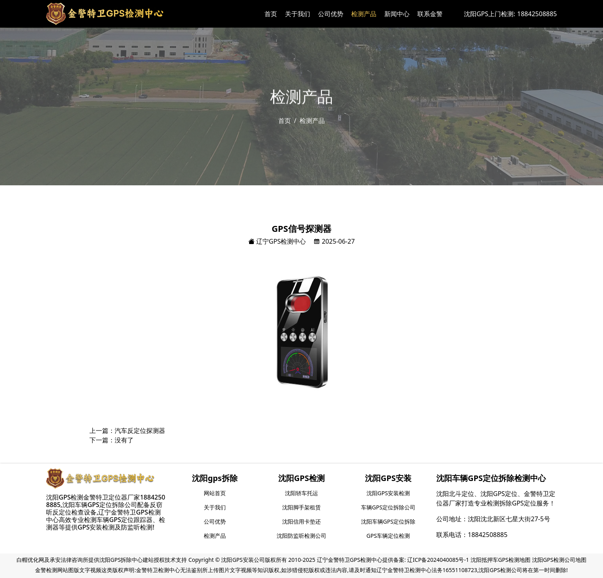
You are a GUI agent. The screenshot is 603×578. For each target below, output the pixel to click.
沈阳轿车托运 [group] (301, 493)
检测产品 (363, 13)
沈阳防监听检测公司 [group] (301, 535)
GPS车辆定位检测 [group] (388, 535)
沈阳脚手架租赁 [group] (301, 507)
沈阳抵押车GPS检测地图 (500, 559)
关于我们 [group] (215, 507)
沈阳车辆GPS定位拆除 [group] (388, 521)
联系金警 (430, 13)
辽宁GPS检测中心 (277, 241)
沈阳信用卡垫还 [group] (301, 521)
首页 (270, 13)
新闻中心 (396, 13)
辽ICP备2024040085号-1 (438, 559)
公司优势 (330, 13)
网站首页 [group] (215, 493)
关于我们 (297, 13)
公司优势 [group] (215, 521)
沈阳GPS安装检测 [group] (388, 493)
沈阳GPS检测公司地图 (559, 559)
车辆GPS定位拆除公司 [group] (388, 507)
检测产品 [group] (215, 535)
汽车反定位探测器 (140, 430)
